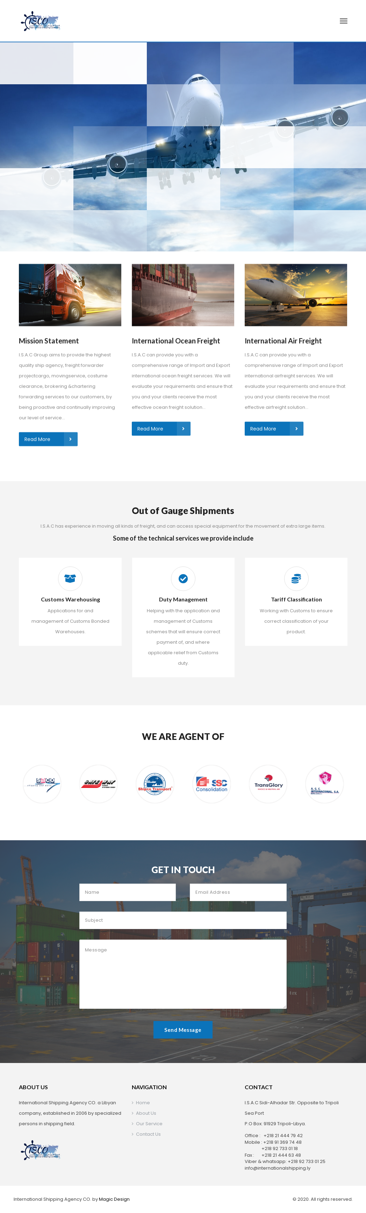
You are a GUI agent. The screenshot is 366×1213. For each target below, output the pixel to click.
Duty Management (183, 599)
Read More (50, 297)
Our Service (149, 1123)
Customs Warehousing (70, 599)
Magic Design (114, 1199)
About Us (146, 1113)
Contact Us (148, 1134)
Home (143, 1102)
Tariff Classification (296, 599)
